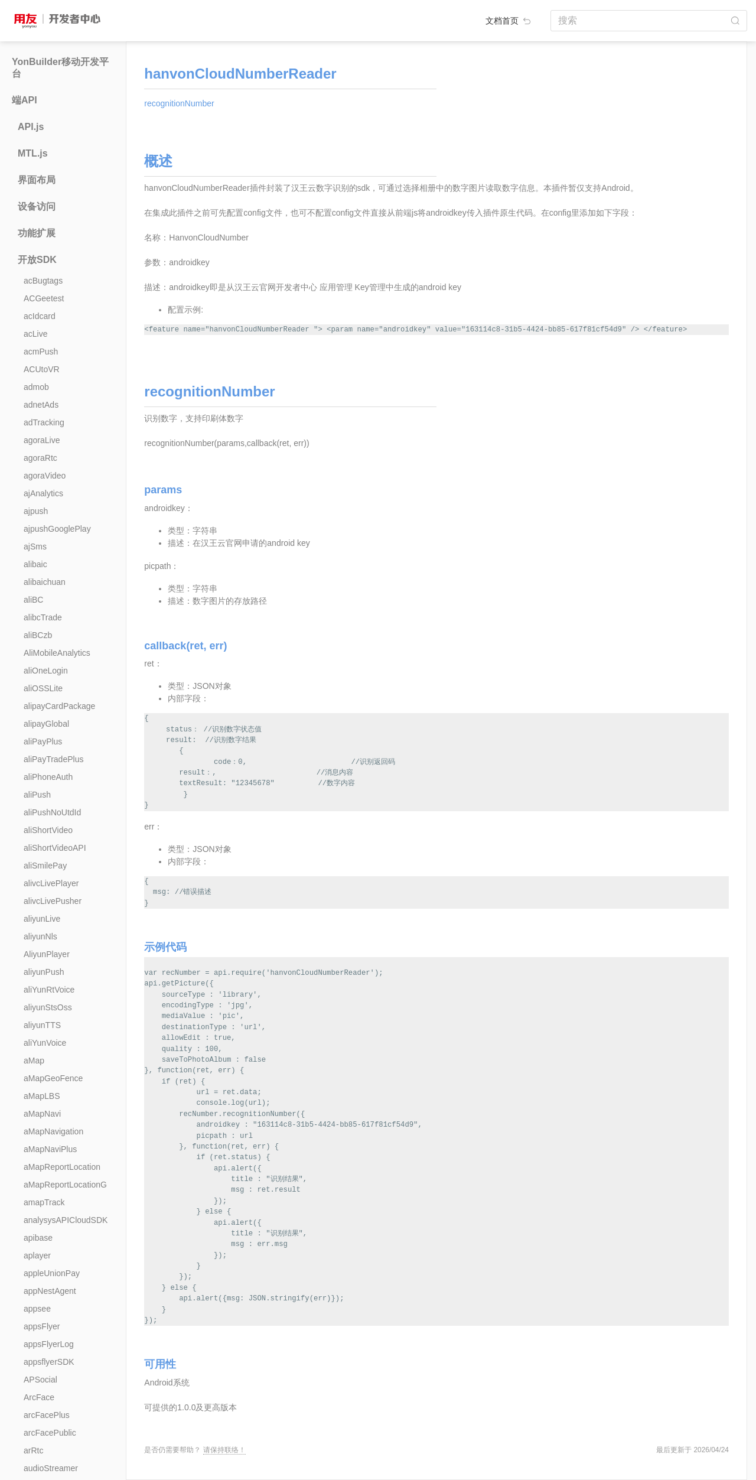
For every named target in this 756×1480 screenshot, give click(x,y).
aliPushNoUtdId (52, 812)
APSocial (40, 1379)
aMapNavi (42, 1113)
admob (36, 387)
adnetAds (41, 404)
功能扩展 (37, 233)
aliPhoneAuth (48, 777)
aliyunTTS (42, 1025)
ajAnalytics (43, 493)
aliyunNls (40, 936)
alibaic (35, 564)
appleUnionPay (52, 1273)
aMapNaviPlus (50, 1149)
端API (24, 100)
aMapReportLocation (62, 1167)
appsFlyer (42, 1326)
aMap (34, 1060)
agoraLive (42, 440)
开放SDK (37, 260)
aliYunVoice (45, 1043)
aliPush (37, 794)
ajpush (36, 511)
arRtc (33, 1450)
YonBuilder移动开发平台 (60, 68)
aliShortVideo (48, 830)
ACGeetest (44, 298)
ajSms (35, 546)
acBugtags (43, 280)
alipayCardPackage (59, 706)
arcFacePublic (50, 1432)
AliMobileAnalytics (57, 653)
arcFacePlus (47, 1415)
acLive (35, 334)
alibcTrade (43, 617)
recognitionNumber (179, 103)
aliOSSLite (43, 688)
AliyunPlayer (47, 954)
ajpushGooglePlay (57, 529)
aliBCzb (38, 635)
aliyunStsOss (48, 1007)
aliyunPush (44, 972)
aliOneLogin (46, 670)
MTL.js (33, 153)
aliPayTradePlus (53, 759)
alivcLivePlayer (51, 883)
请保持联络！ (224, 1450)
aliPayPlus (43, 741)
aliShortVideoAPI (55, 848)
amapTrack (44, 1202)
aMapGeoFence (53, 1078)
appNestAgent (50, 1291)
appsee (37, 1308)
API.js (31, 127)
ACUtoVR (42, 369)
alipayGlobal (46, 723)
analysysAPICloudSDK (65, 1220)
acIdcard (40, 316)
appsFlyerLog (49, 1344)
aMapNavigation (53, 1131)
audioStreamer (51, 1468)
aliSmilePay (45, 865)
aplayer (37, 1255)
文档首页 (509, 20)
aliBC (33, 599)
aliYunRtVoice (49, 989)
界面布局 (37, 180)
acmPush (41, 351)
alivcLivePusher (53, 901)
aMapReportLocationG (65, 1184)
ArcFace (39, 1397)
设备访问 (37, 206)
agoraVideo (45, 475)
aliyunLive (42, 918)
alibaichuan (45, 582)
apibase (38, 1237)
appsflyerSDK (49, 1362)
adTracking (44, 422)
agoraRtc (40, 458)
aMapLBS (42, 1096)
